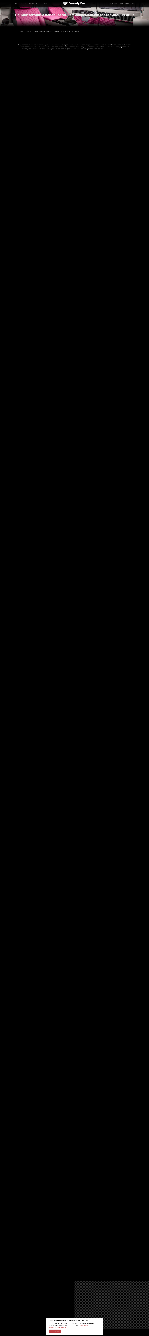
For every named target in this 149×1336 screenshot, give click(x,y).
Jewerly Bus (77, 3)
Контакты (113, 3)
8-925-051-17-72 (127, 3)
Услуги (23, 3)
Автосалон (33, 3)
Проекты (43, 3)
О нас (16, 3)
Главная (20, 31)
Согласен (55, 1331)
